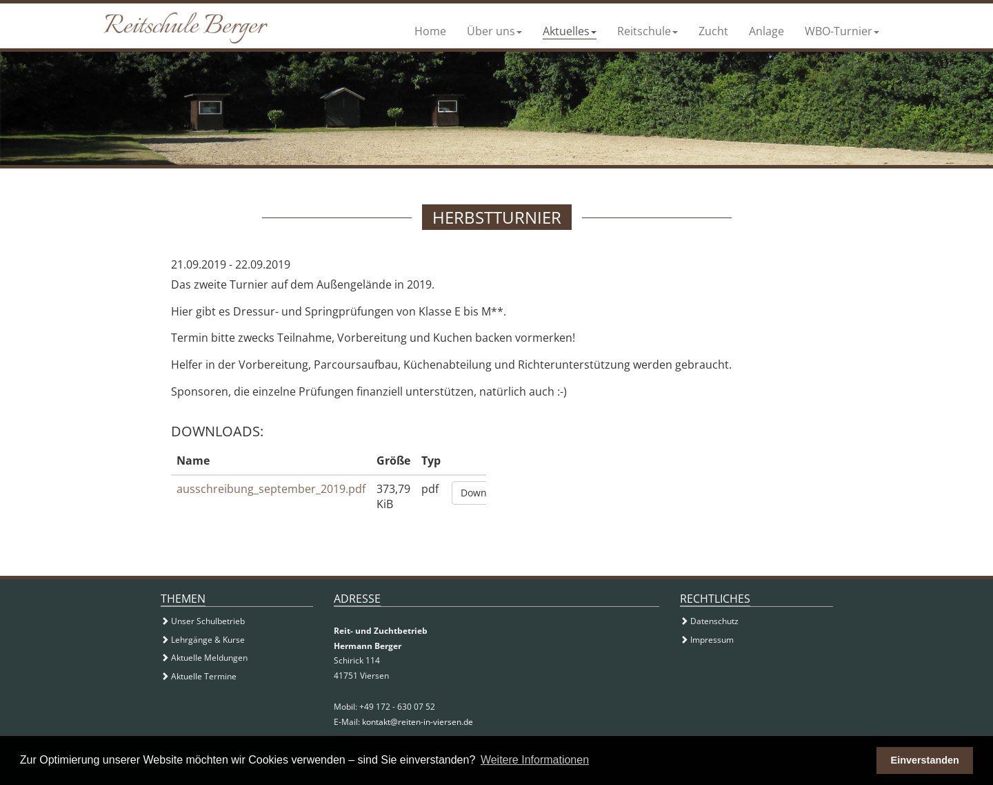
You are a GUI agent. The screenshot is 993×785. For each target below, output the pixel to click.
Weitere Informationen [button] (535, 760)
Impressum (707, 640)
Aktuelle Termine (199, 676)
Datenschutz (709, 621)
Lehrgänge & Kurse (203, 640)
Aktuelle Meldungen (204, 657)
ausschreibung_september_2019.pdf (271, 488)
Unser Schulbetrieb (203, 621)
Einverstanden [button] (925, 760)
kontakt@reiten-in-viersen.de (417, 722)
